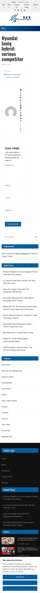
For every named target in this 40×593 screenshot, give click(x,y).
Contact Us (6, 471)
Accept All (20, 577)
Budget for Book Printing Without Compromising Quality (15, 340)
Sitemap (5, 483)
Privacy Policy (7, 476)
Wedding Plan (7, 436)
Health (4, 395)
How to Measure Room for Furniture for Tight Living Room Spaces (20, 316)
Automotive (6, 365)
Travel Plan (6, 430)
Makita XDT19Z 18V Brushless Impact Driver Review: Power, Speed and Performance (20, 308)
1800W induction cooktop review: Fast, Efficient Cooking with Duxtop (17, 348)
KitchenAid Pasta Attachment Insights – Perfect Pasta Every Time (18, 325)
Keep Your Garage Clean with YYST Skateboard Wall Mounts (16, 290)
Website (8, 210)
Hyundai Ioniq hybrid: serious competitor (13, 76)
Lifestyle (5, 412)
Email (8, 198)
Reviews (5, 418)
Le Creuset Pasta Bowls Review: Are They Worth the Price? (19, 282)
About (4, 465)
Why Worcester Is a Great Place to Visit (18, 332)
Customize (20, 583)
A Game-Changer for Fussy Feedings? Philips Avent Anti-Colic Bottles (20, 273)
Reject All (20, 588)
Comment (9, 165)
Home (4, 459)
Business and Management (12, 371)
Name (8, 185)
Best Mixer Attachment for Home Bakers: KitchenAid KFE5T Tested (18, 299)
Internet (4, 407)
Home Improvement (9, 401)
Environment (6, 389)
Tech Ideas (6, 424)
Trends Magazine (22, 253)
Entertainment (7, 383)
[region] (20, 575)
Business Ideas (7, 377)
